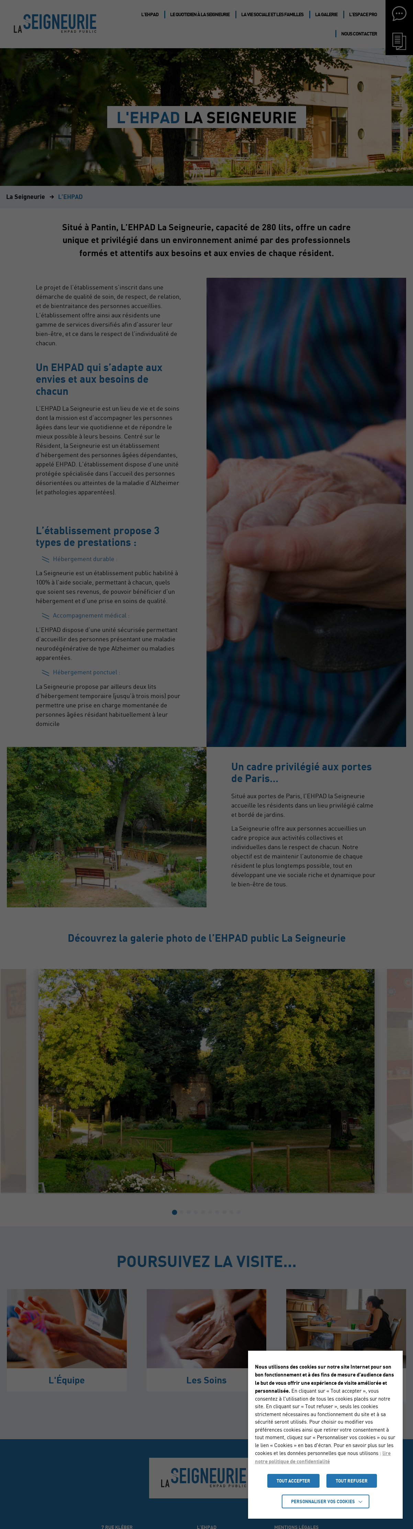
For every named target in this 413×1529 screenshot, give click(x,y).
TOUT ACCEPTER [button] (293, 1481)
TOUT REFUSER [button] (352, 1481)
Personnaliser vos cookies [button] (323, 1501)
